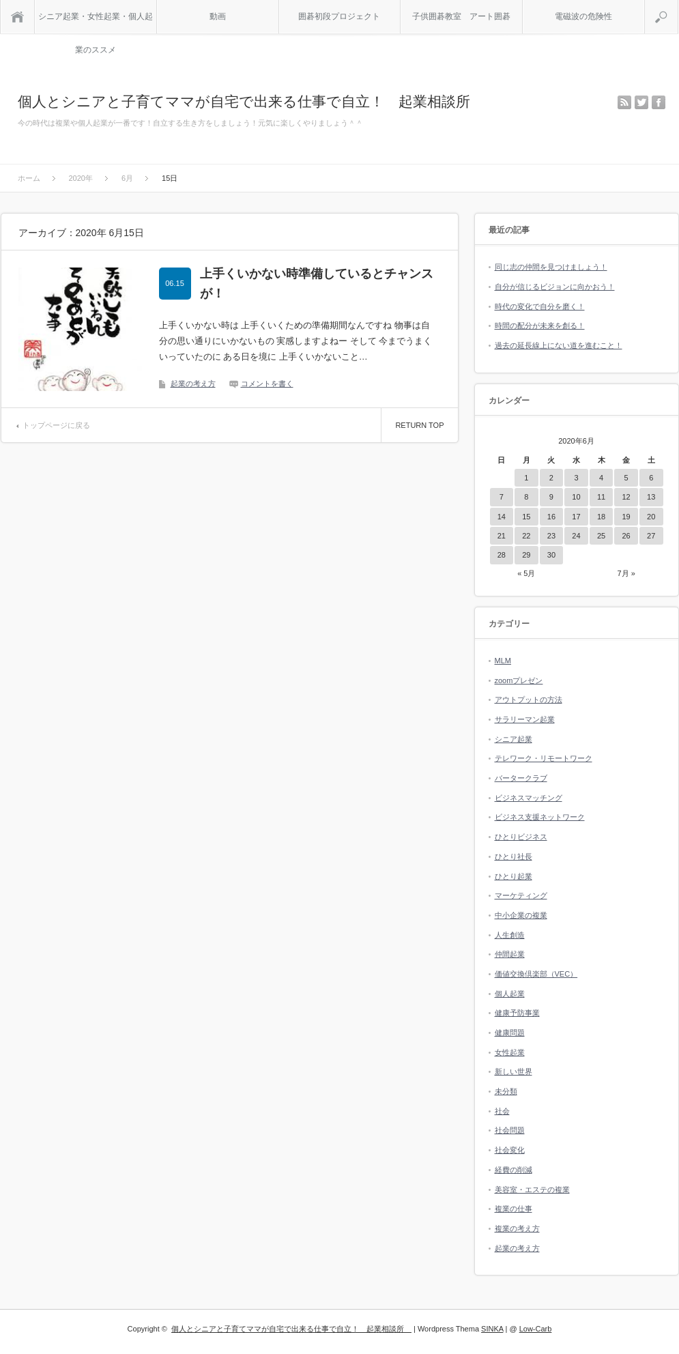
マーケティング (521, 895)
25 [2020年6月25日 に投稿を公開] (601, 536)
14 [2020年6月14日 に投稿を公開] (501, 517)
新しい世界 (513, 1071)
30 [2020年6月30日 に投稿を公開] (551, 555)
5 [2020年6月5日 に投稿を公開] (626, 478)
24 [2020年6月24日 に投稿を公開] (576, 536)
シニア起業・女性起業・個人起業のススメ (95, 22)
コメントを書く (267, 383)
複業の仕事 (513, 1209)
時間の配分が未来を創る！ (540, 325)
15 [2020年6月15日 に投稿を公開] (526, 517)
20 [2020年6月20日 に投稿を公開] (651, 517)
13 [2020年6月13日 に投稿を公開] (651, 497)
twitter (641, 102)
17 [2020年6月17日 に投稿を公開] (576, 517)
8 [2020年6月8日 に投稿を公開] (526, 497)
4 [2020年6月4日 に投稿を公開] (601, 478)
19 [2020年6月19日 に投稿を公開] (626, 517)
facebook (658, 102)
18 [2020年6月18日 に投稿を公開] (601, 517)
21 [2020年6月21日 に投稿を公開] (501, 536)
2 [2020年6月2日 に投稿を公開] (551, 478)
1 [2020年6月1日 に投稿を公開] (526, 478)
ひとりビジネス (521, 837)
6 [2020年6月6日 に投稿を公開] (651, 478)
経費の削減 (513, 1170)
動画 (218, 16)
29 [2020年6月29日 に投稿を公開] (526, 555)
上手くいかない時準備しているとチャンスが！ (316, 283)
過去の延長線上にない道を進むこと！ (558, 345)
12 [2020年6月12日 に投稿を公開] (626, 497)
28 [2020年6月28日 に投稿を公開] (501, 555)
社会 (502, 1111)
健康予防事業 (517, 1013)
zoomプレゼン (519, 680)
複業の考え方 (517, 1228)
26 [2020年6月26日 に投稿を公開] (626, 536)
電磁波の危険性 (583, 16)
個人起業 (510, 994)
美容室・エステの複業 (532, 1189)
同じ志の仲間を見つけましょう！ (551, 267)
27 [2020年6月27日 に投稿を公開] (651, 536)
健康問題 (510, 1032)
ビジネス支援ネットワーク (540, 817)
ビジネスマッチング (528, 798)
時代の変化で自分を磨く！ (540, 306)
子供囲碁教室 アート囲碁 (461, 16)
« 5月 (526, 573)
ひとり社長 (513, 856)
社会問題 (510, 1130)
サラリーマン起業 (525, 719)
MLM (503, 661)
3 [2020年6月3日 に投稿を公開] (576, 478)
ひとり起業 (513, 876)
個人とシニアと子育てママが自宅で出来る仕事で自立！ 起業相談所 (251, 101)
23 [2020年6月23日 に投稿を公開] (551, 536)
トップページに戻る (56, 425)
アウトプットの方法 (528, 699)
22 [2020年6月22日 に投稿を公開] (526, 536)
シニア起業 (513, 739)
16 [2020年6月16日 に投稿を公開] (551, 517)
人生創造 (510, 935)
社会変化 (510, 1150)
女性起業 (510, 1052)
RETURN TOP (419, 425)
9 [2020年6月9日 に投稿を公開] (551, 497)
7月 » (626, 573)
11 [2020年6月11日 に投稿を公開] (601, 497)
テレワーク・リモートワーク (543, 758)
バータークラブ (521, 778)
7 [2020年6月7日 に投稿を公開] (502, 497)
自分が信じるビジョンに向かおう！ (555, 287)
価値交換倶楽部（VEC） (536, 974)
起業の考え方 (193, 383)
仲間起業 (510, 954)
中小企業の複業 (521, 915)
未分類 (506, 1091)
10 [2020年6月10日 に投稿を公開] (576, 497)
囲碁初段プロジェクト (339, 16)
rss (624, 102)
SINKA (492, 1329)
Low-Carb (535, 1329)
